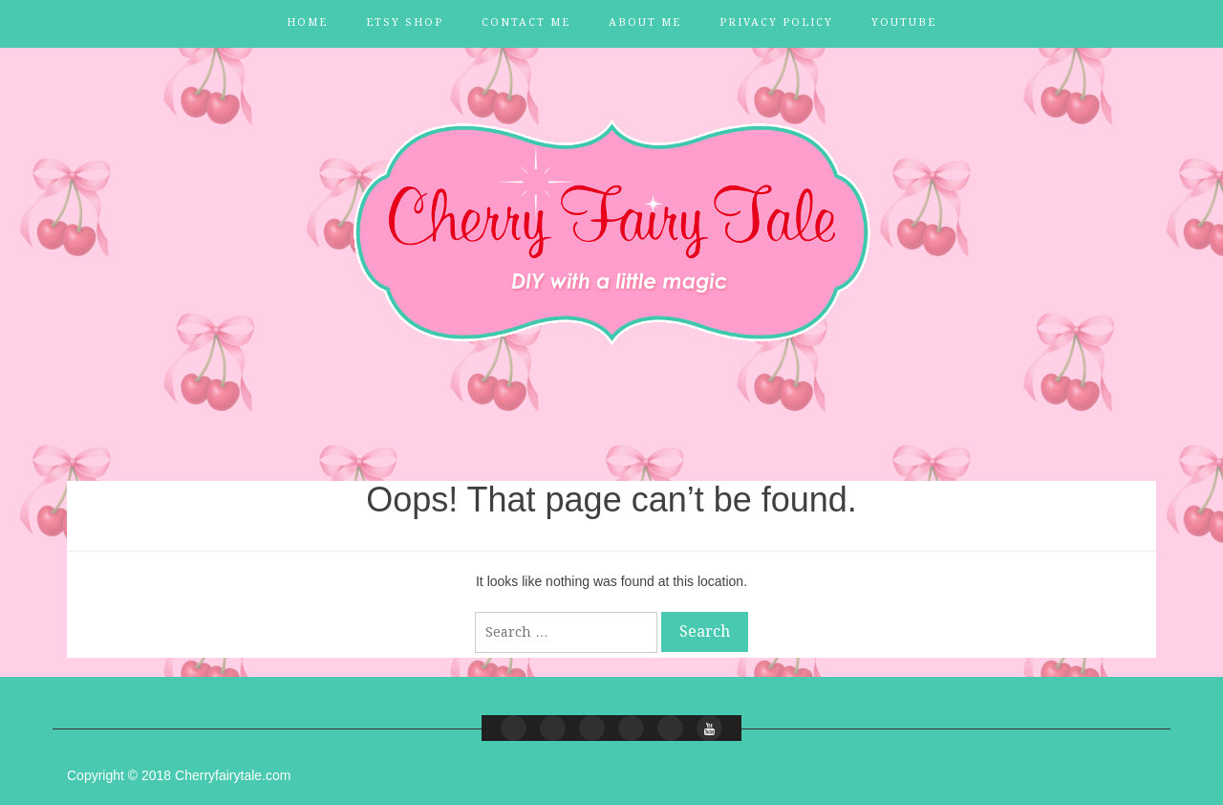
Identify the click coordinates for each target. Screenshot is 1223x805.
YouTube (903, 22)
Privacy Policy (776, 22)
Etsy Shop (404, 22)
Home (307, 22)
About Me (645, 22)
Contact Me (526, 22)
